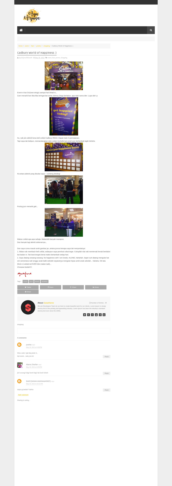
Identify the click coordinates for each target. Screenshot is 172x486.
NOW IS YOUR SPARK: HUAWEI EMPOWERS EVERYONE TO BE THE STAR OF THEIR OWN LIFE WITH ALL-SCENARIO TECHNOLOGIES (133, 51)
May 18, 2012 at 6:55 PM (34, 362)
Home (20, 46)
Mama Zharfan (32, 360)
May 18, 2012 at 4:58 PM (34, 342)
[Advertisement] (62, 466)
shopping (46, 46)
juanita (28, 340)
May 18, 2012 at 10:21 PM (34, 379)
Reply (104, 352)
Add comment (23, 390)
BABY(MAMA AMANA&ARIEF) (38, 376)
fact (32, 46)
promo (38, 46)
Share (44, 287)
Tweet (26, 287)
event (27, 46)
